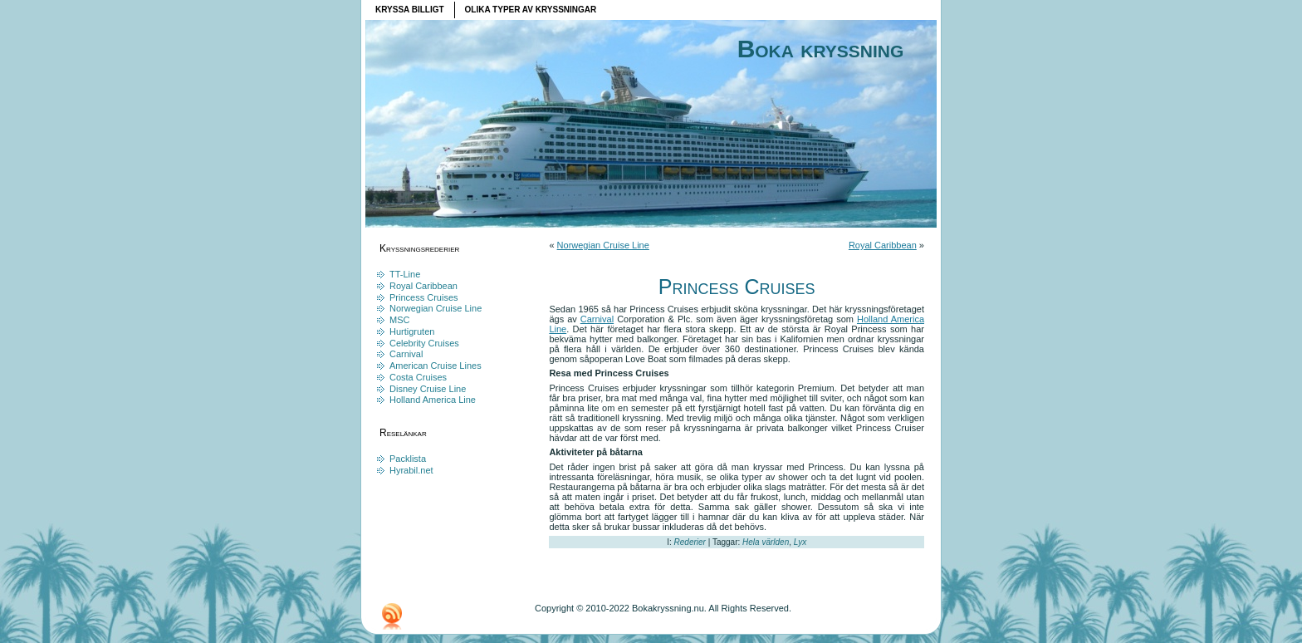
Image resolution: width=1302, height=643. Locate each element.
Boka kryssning (820, 48)
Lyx (800, 542)
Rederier (690, 542)
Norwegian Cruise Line (435, 308)
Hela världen (765, 542)
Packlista (407, 459)
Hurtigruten (411, 331)
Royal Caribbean (423, 286)
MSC (399, 320)
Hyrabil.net (411, 470)
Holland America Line (432, 400)
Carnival (406, 354)
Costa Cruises (418, 377)
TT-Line (404, 274)
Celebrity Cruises (424, 343)
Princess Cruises (423, 297)
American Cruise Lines (435, 366)
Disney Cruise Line (427, 389)
